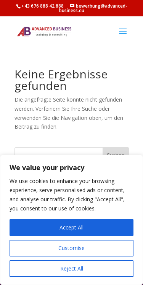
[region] (71, 220)
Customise (71, 248)
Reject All (71, 268)
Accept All (71, 227)
